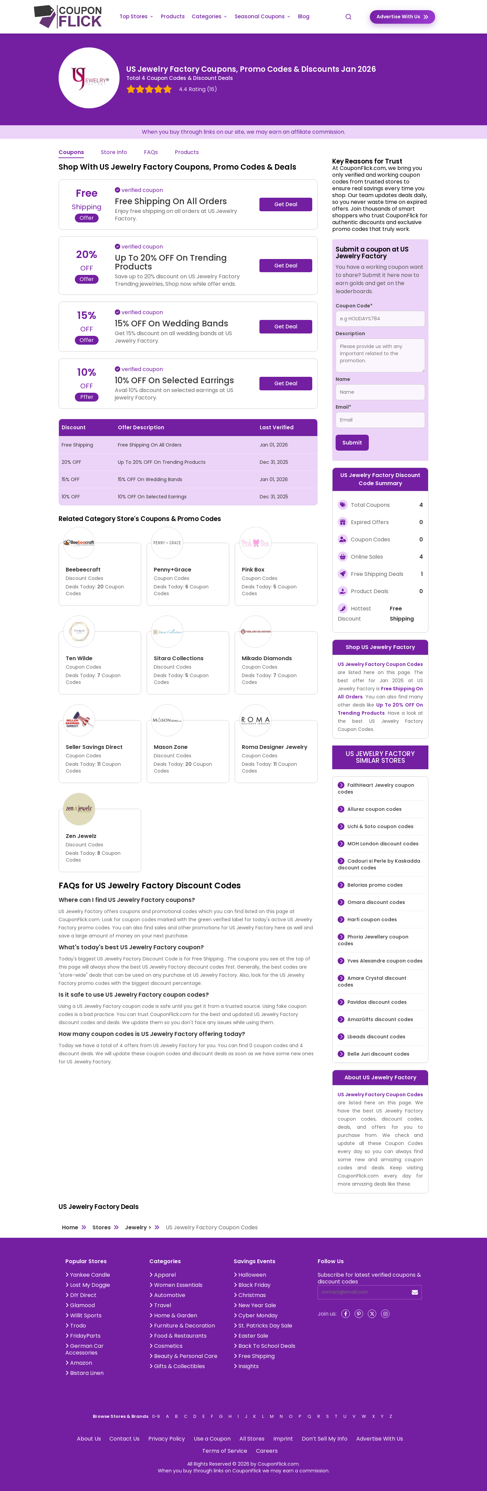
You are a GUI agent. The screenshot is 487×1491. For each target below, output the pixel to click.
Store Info (114, 152)
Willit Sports (83, 1315)
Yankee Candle (87, 1275)
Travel (160, 1305)
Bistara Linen (84, 1373)
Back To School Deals (264, 1346)
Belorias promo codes (374, 885)
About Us (89, 1439)
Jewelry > (138, 1227)
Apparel (162, 1275)
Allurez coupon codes (374, 809)
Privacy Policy (166, 1439)
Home (70, 1227)
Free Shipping (254, 1356)
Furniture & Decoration (182, 1326)
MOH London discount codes (382, 843)
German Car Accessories (84, 1349)
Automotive (167, 1295)
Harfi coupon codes (371, 919)
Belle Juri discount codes (377, 1054)
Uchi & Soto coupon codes (380, 826)
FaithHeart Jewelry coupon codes (376, 788)
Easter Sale (251, 1336)
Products (173, 16)
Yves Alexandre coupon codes (384, 960)
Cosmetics (166, 1346)
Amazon (78, 1363)
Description (350, 333)
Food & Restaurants (178, 1336)
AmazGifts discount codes (379, 1019)
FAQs (151, 152)
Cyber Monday (256, 1315)
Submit (352, 442)
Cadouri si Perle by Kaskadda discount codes (379, 864)
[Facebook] (345, 1314)
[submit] (415, 1292)
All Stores (251, 1439)
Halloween (250, 1275)
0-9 (156, 1416)
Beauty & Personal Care (183, 1356)
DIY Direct (81, 1295)
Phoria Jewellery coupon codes (373, 940)
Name (343, 379)
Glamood (80, 1305)
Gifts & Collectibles (177, 1366)
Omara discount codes (375, 902)
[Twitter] (372, 1314)
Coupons (71, 152)
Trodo (75, 1326)
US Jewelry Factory (388, 647)
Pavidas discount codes (376, 1002)
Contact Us (124, 1439)
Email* (343, 407)
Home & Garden (173, 1315)
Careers (267, 1451)
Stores (101, 1227)
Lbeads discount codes (375, 1036)
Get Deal (286, 204)
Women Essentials (176, 1285)
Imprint (283, 1439)
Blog (304, 16)
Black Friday (252, 1285)
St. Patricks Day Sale (263, 1326)
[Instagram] (385, 1314)
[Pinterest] (359, 1314)
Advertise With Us (379, 1439)
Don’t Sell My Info (324, 1439)
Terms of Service (224, 1451)
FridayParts (83, 1336)
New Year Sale (255, 1305)
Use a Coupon (212, 1439)
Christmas (250, 1295)
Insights (246, 1366)
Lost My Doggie (87, 1285)
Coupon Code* (354, 305)
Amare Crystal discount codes (372, 981)
